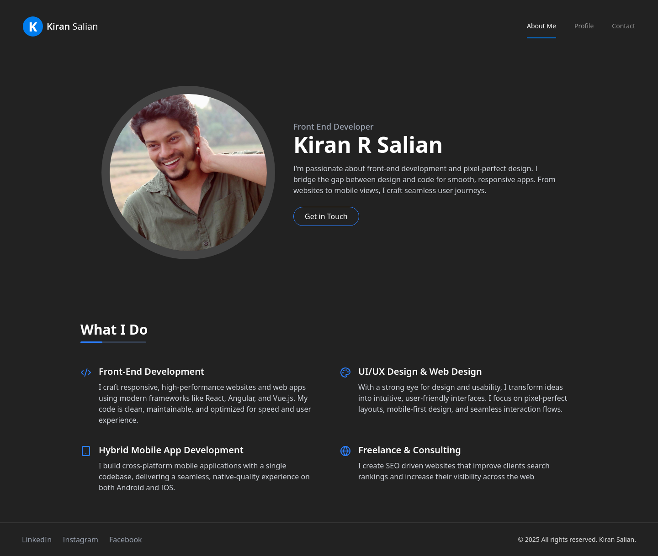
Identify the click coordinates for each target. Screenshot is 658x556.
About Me (541, 25)
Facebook (125, 540)
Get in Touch (326, 216)
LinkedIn (37, 540)
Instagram (80, 540)
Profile (584, 25)
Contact (623, 25)
